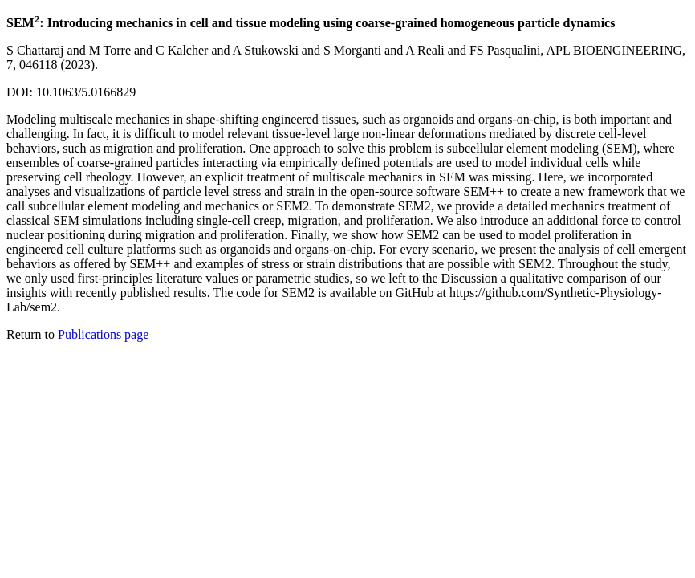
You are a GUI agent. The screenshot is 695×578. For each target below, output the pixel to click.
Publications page (103, 334)
